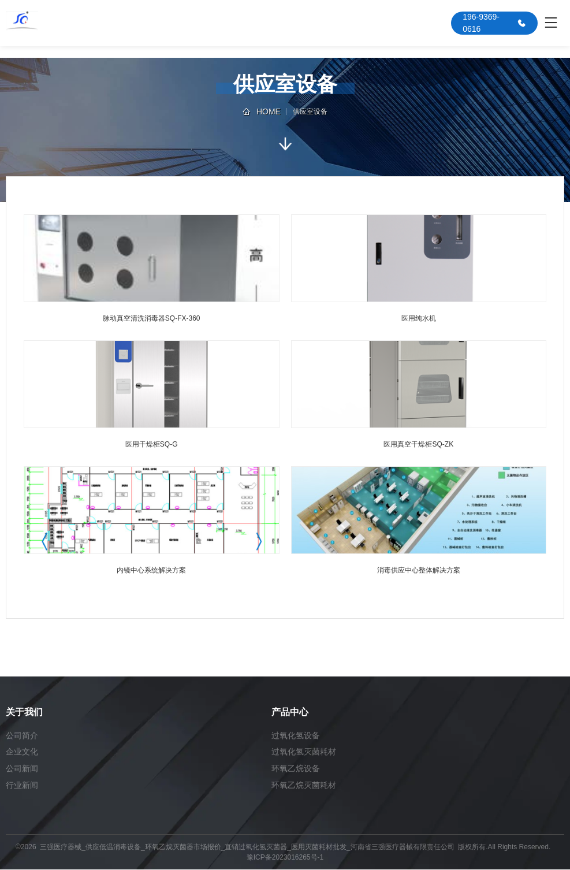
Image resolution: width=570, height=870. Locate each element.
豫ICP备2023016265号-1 (285, 858)
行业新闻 (22, 785)
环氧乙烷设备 (295, 769)
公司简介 (22, 735)
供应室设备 (310, 111)
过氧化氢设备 (295, 735)
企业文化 (22, 752)
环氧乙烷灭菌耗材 (303, 785)
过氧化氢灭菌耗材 (303, 752)
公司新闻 (22, 769)
